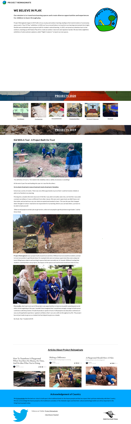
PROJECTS (62, 129)
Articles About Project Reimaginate (65, 349)
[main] (52, 13)
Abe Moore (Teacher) (52, 415)
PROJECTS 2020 (65, 95)
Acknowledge (20, 398)
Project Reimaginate (51, 411)
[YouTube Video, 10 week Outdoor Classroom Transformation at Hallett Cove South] (52, 60)
